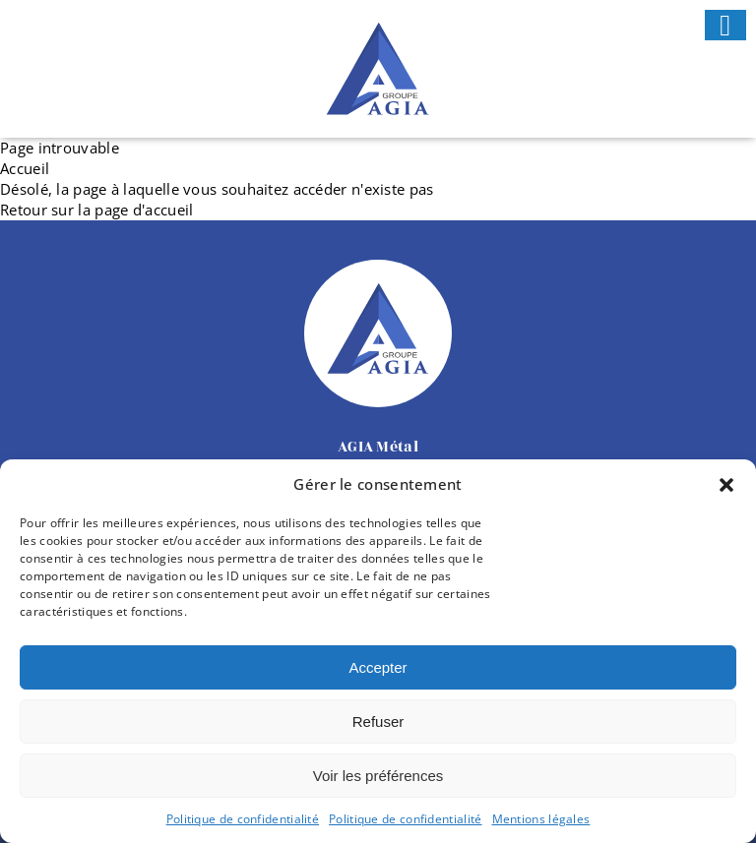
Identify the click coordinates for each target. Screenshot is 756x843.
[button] (726, 485)
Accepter (377, 667)
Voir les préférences (378, 775)
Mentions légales (541, 819)
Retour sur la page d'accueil (96, 209)
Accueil (24, 168)
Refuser (378, 721)
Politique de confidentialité (242, 819)
